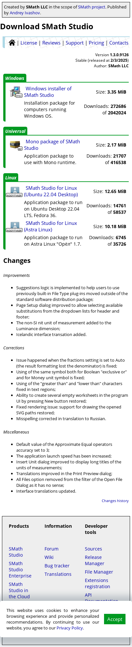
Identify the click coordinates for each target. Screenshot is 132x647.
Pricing (96, 42)
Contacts (118, 42)
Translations (58, 574)
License (28, 42)
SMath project (91, 7)
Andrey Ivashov (25, 13)
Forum (52, 549)
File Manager (99, 572)
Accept (114, 619)
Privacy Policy (70, 628)
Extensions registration (97, 583)
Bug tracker (57, 566)
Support (75, 42)
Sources (93, 549)
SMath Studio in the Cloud (19, 590)
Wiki (49, 557)
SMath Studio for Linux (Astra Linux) (50, 226)
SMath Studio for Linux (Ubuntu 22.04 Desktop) (51, 191)
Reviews (51, 42)
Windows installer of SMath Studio (48, 91)
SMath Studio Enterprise (20, 569)
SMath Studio (16, 552)
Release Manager (94, 560)
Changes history (115, 500)
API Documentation (101, 598)
